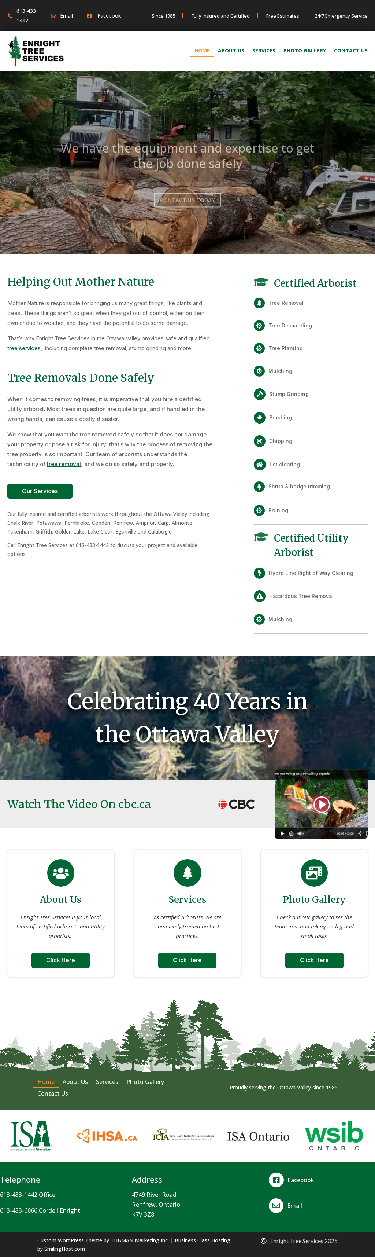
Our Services (40, 491)
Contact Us (351, 51)
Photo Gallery (304, 51)
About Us (231, 51)
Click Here (60, 960)
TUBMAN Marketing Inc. (140, 1240)
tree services (24, 348)
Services (263, 51)
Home (202, 51)
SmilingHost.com (64, 1248)
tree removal (64, 464)
